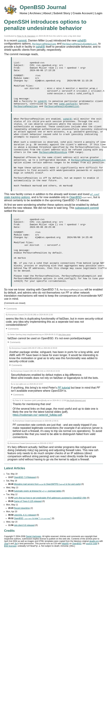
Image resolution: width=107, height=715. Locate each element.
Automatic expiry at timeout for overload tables (37, 527)
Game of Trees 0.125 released (28, 537)
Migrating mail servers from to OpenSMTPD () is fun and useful (47, 520)
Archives (35, 13)
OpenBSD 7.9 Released (25, 513)
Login (98, 13)
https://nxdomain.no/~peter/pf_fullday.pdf (37, 450)
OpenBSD (75, 220)
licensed (10, 582)
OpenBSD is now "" (32, 554)
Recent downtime (22, 544)
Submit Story (61, 13)
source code (91, 579)
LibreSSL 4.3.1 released (25, 551)
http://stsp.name (64, 370)
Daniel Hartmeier (33, 572)
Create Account (83, 13)
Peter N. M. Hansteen (26, 36)
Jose (6, 579)
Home (23, 13)
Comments (11, 344)
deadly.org (94, 577)
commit (22, 40)
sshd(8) (81, 40)
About (47, 13)
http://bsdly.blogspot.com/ (76, 436)
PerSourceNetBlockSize (53, 168)
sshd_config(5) (68, 112)
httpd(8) (65, 579)
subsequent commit (87, 230)
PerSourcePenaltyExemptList (79, 43)
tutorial (64, 423)
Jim (16, 579)
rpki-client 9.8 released (24, 561)
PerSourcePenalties (44, 43)
